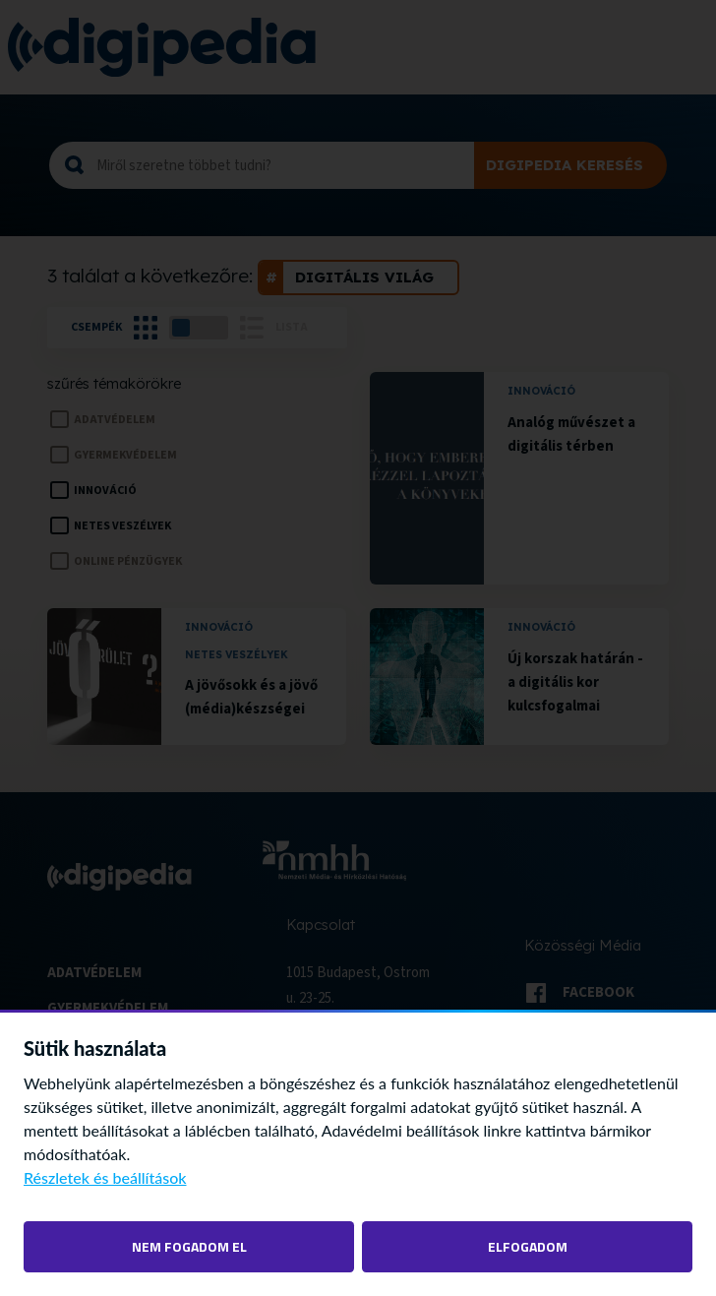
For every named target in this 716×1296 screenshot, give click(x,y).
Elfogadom (527, 1246)
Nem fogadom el (189, 1246)
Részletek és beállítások (105, 1177)
